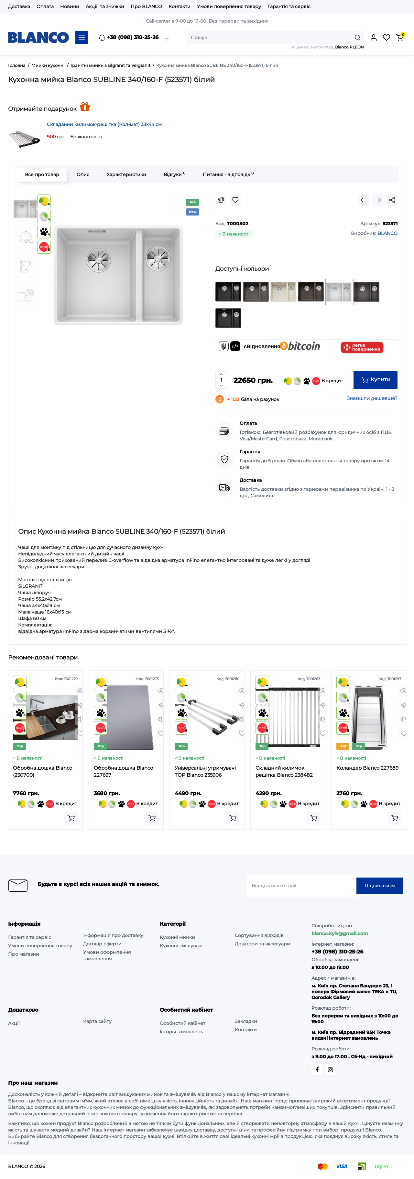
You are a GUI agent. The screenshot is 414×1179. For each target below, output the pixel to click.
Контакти (180, 6)
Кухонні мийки (177, 937)
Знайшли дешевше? (372, 398)
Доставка (19, 6)
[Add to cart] (71, 818)
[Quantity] (221, 380)
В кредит (313, 381)
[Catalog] (81, 37)
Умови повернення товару (229, 6)
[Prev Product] (363, 200)
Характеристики (126, 174)
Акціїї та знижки (105, 6)
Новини (69, 6)
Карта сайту (97, 1021)
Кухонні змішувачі (181, 946)
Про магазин (23, 954)
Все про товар (41, 174)
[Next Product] (377, 200)
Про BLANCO (146, 6)
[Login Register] (373, 37)
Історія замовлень (181, 1032)
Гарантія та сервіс (288, 6)
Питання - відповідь (227, 174)
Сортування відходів (259, 935)
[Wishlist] (235, 200)
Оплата (45, 6)
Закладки (246, 1021)
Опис (82, 174)
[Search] (357, 37)
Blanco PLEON (349, 47)
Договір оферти (102, 944)
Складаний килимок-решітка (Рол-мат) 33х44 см (104, 124)
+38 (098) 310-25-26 (128, 37)
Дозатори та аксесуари (262, 944)
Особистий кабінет (182, 1023)
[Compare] (220, 200)
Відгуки (174, 174)
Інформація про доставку (113, 935)
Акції (14, 1023)
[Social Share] (392, 200)
